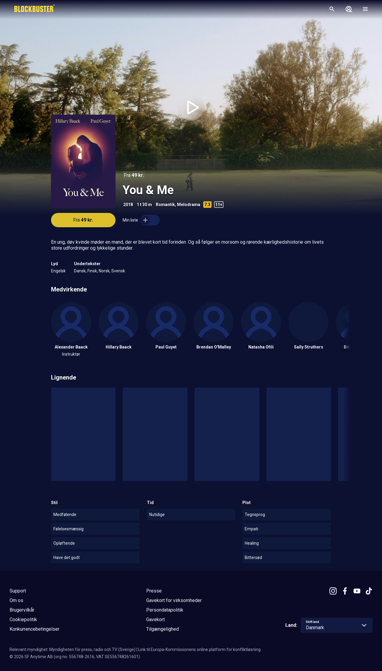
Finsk (92, 270)
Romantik (165, 204)
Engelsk (58, 270)
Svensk (118, 270)
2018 (128, 204)
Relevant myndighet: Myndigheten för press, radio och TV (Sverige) (72, 649)
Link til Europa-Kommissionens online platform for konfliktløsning (199, 649)
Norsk (104, 270)
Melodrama (188, 204)
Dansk (80, 270)
